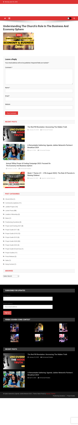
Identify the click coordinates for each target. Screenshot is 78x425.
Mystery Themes (50, 393)
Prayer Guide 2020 (11, 241)
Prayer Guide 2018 (11, 233)
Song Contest (9, 264)
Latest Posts (9, 210)
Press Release (9, 256)
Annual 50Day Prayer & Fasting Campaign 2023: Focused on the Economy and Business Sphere (28, 164)
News (7, 218)
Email (7, 96)
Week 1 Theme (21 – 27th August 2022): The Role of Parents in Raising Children (51, 174)
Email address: (8, 303)
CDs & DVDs (9, 199)
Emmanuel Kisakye (47, 130)
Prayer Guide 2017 (11, 230)
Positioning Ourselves (12, 222)
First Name (6, 295)
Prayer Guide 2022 (11, 245)
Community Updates (11, 203)
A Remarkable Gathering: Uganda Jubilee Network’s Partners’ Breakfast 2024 (50, 146)
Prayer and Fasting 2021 (13, 226)
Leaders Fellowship (11, 214)
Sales (7, 260)
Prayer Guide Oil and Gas (13, 249)
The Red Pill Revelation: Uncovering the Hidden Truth (47, 127)
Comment (8, 67)
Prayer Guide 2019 (11, 237)
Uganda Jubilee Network (48, 178)
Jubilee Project (10, 207)
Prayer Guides (9, 252)
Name (7, 87)
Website (7, 104)
